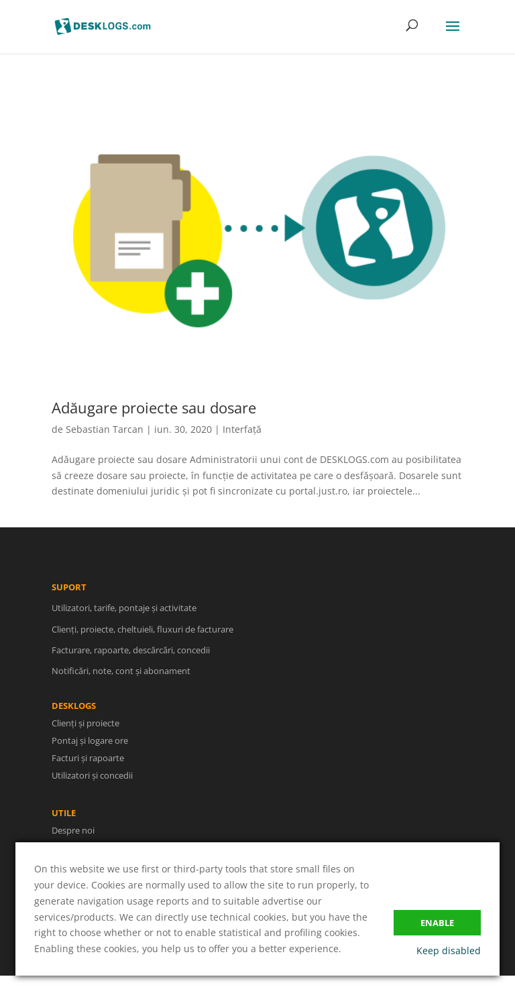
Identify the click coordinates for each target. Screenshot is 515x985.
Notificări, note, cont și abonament (121, 681)
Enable (437, 923)
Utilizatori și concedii (101, 773)
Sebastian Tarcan (105, 429)
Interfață (242, 429)
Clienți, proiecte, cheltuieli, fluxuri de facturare (142, 639)
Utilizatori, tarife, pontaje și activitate (124, 618)
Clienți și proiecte (95, 724)
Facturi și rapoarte (97, 757)
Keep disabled (448, 950)
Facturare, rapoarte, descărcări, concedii (131, 660)
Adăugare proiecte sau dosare (154, 407)
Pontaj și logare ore (99, 740)
